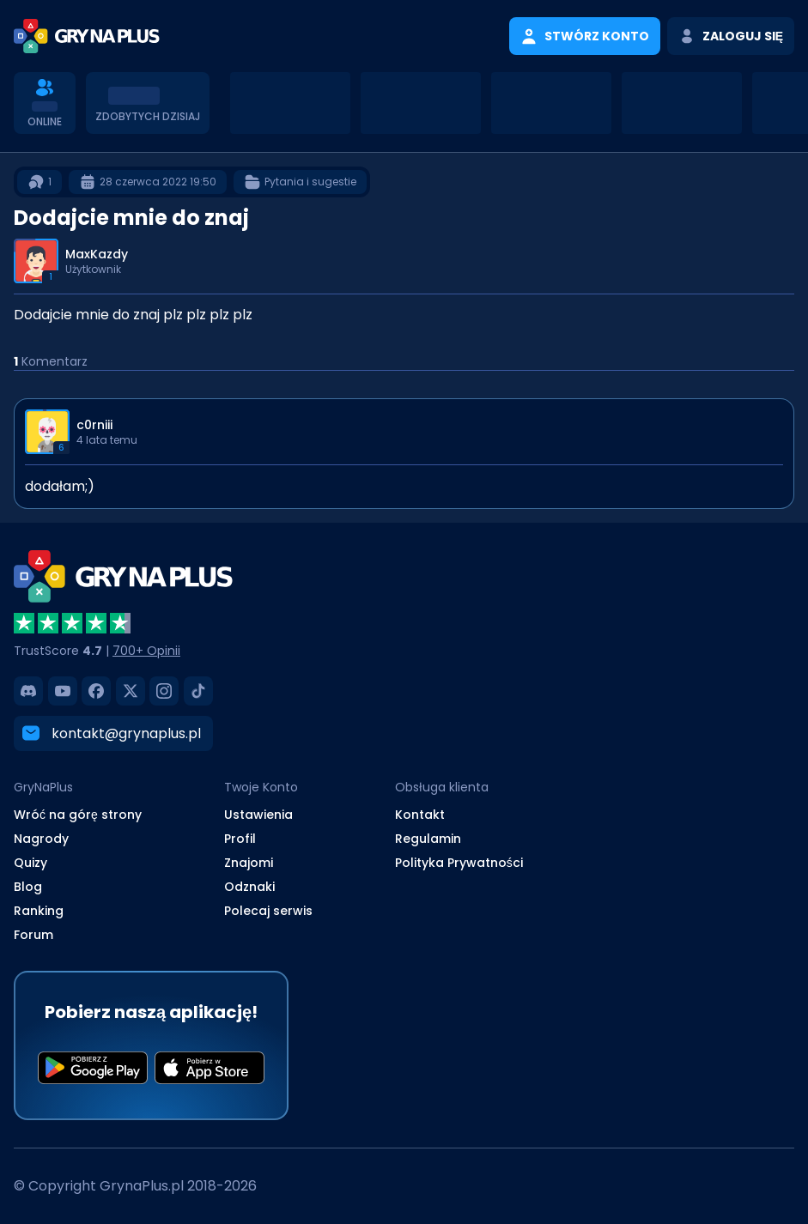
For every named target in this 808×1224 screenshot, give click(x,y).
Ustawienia (258, 814)
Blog (28, 886)
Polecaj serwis (268, 910)
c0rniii (94, 424)
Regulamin (428, 838)
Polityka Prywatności (459, 862)
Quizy (30, 862)
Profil (240, 838)
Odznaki (249, 886)
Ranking (39, 910)
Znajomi (248, 862)
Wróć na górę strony (78, 814)
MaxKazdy (96, 254)
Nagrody (41, 838)
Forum (33, 934)
